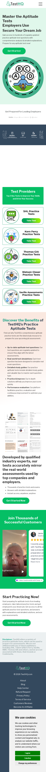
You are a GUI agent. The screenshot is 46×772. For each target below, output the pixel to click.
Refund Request (23, 692)
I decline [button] (27, 758)
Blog (23, 684)
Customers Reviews (23, 703)
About (23, 680)
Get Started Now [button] (15, 500)
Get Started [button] (14, 51)
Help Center (23, 688)
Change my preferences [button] (27, 763)
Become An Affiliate (23, 707)
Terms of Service (23, 699)
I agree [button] (27, 753)
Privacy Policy (23, 695)
